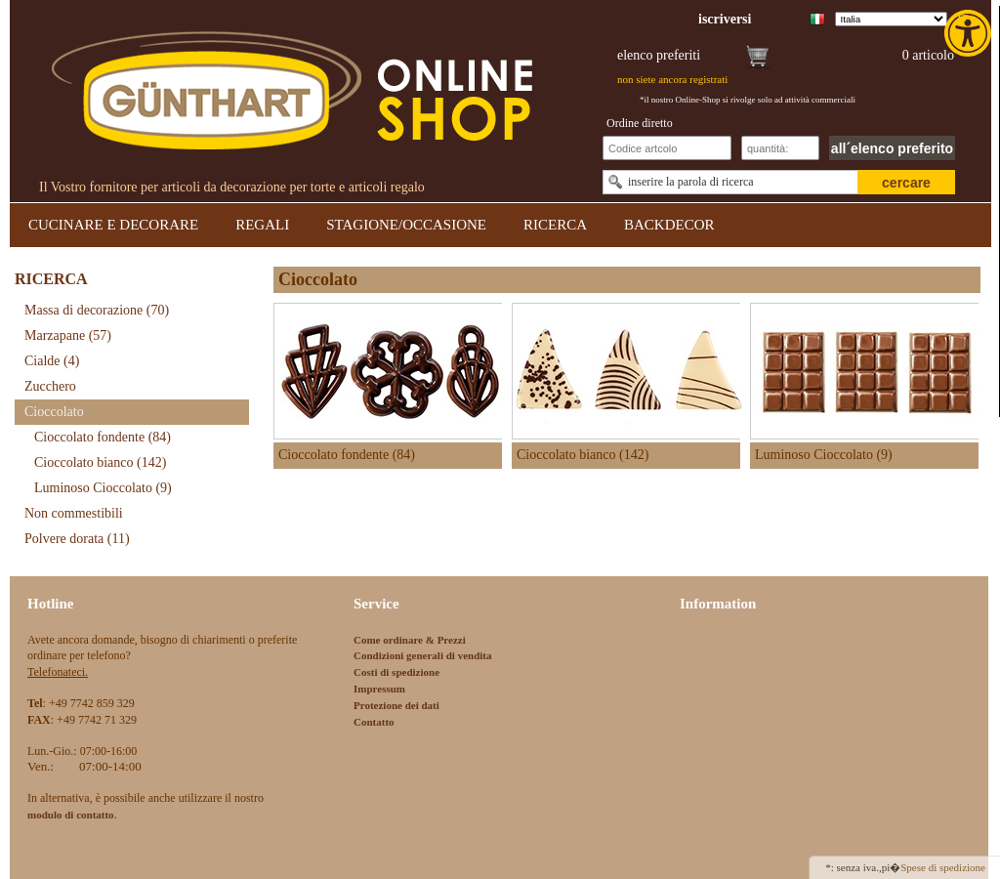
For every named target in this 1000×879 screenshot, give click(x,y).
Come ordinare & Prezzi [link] (410, 640)
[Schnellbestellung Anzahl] (780, 148)
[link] (969, 33)
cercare (906, 182)
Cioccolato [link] (54, 411)
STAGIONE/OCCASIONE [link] (406, 224)
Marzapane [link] (67, 335)
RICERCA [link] (555, 224)
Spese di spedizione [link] (942, 867)
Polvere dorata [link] (77, 538)
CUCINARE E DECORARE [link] (113, 224)
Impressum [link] (379, 688)
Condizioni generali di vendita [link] (423, 655)
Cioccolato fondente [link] (102, 437)
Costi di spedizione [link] (396, 672)
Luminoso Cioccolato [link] (103, 488)
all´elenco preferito (892, 148)
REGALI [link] (262, 224)
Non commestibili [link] (73, 513)
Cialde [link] (51, 361)
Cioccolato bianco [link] (100, 462)
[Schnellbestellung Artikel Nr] (667, 148)
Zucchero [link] (50, 386)
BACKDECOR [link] (669, 224)
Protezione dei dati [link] (396, 705)
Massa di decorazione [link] (96, 310)
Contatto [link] (374, 722)
